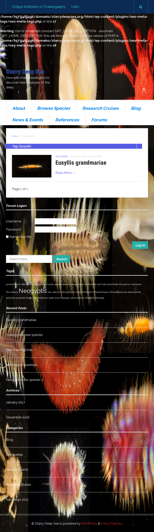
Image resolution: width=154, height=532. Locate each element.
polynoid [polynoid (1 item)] (10, 298)
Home (15, 136)
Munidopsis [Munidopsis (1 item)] (12, 292)
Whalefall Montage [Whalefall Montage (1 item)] (94, 298)
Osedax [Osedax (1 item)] (79, 292)
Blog (136, 108)
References (67, 119)
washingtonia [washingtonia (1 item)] (77, 298)
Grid (134, 146)
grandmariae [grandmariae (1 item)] (61, 284)
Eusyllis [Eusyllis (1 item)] (50, 284)
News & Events (27, 119)
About (18, 108)
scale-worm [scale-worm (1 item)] (54, 298)
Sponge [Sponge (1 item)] (65, 298)
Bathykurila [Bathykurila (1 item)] (27, 284)
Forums (99, 119)
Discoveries (61, 156)
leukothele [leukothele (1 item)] (112, 284)
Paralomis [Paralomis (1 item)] (88, 292)
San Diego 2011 (17, 499)
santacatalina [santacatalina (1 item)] (41, 298)
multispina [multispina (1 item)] (135, 284)
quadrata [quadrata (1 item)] (20, 298)
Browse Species (53, 108)
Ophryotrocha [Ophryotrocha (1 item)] (68, 292)
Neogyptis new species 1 (24, 380)
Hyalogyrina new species (24, 335)
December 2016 (17, 417)
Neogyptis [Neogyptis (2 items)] (33, 290)
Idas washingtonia (19, 350)
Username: (14, 221)
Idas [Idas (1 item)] (104, 284)
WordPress (89, 523)
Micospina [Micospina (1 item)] (124, 284)
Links (75, 7)
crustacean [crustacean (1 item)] (40, 284)
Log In (140, 245)
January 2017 (15, 402)
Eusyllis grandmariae (80, 162)
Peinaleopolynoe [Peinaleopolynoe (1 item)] (118, 292)
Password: (13, 229)
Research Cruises (100, 108)
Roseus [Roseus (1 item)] (29, 298)
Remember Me (20, 237)
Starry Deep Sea (25, 71)
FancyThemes (111, 523)
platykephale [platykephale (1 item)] (134, 292)
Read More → (65, 173)
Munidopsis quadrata (21, 365)
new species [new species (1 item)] (53, 292)
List (139, 146)
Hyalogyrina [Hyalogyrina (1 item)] (75, 284)
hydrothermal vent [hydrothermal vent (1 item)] (92, 284)
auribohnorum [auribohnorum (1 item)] (13, 284)
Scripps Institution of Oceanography (38, 7)
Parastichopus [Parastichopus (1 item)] (101, 292)
